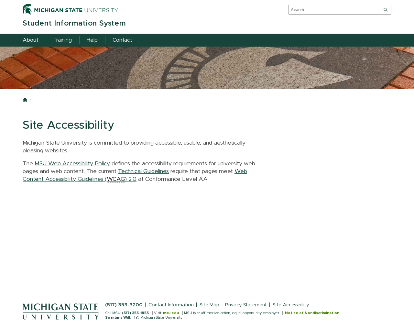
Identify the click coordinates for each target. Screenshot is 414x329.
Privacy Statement (246, 304)
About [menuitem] (30, 40)
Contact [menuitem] (122, 40)
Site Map (209, 304)
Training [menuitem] (62, 40)
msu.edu (171, 313)
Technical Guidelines (143, 171)
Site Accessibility (291, 304)
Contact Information (171, 304)
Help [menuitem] (92, 40)
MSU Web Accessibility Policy (72, 164)
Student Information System (74, 23)
